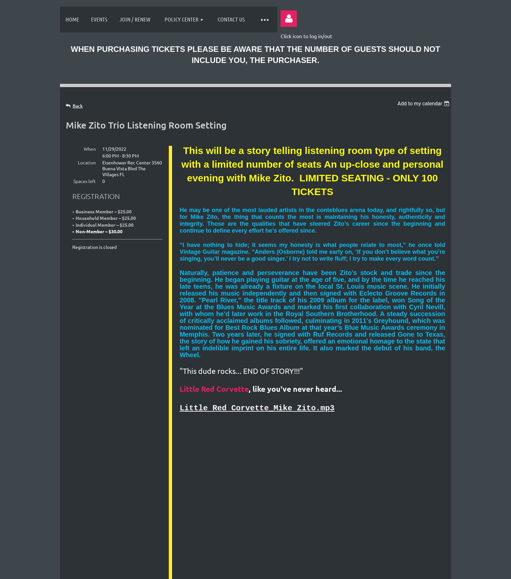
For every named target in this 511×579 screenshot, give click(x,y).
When (90, 149)
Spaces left (84, 181)
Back (78, 106)
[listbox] (424, 103)
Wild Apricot (370, 570)
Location (87, 162)
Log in (289, 18)
